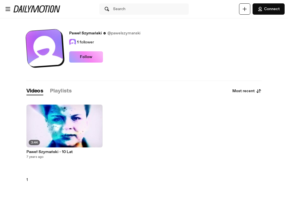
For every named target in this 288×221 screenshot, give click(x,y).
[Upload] (244, 9)
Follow (86, 56)
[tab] (34, 91)
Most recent (247, 91)
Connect (268, 9)
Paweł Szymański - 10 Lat (49, 152)
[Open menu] (7, 9)
